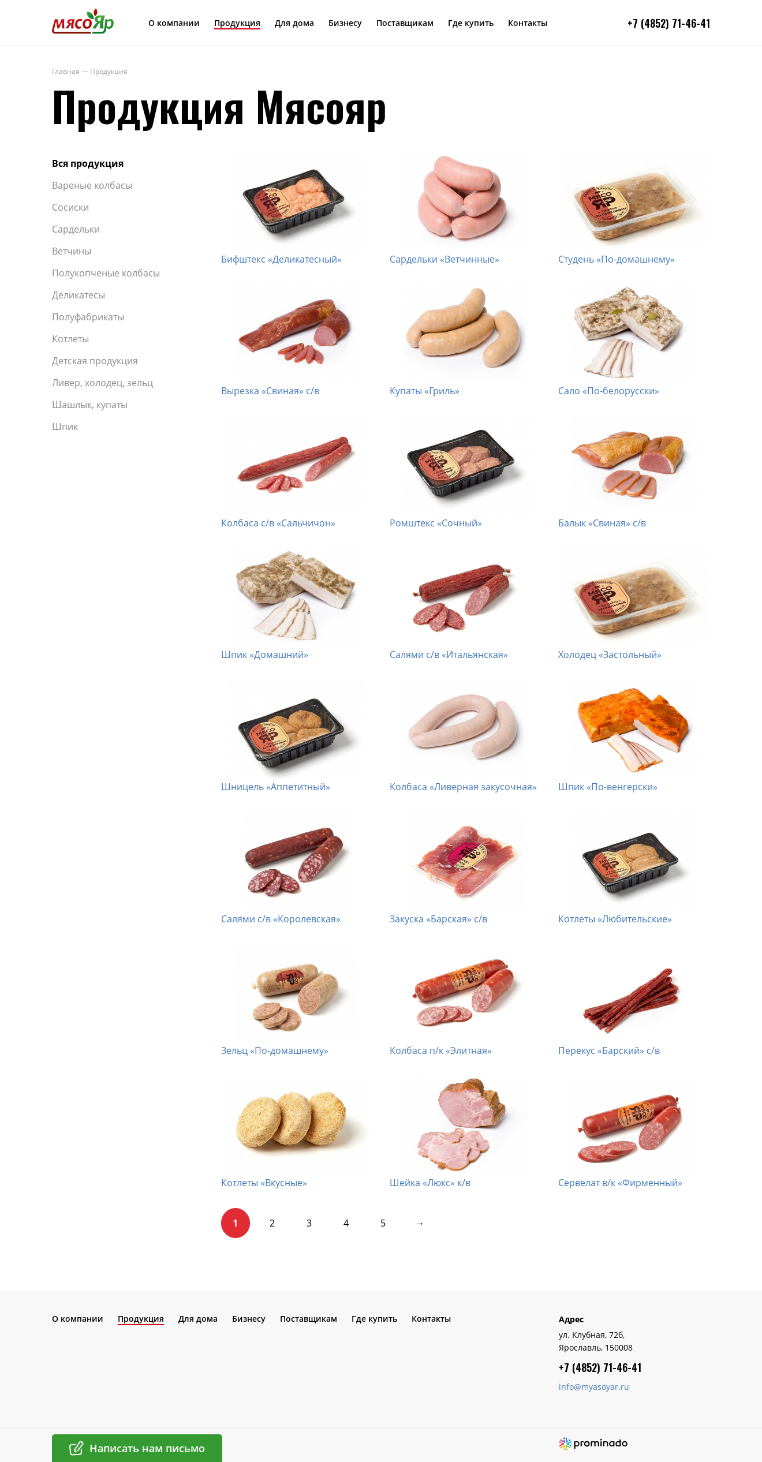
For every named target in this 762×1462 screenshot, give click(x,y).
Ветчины (71, 251)
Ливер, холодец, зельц (102, 382)
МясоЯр (83, 21)
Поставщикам (405, 22)
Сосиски (70, 207)
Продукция (237, 22)
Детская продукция (95, 360)
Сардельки (76, 229)
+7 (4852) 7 (652, 23)
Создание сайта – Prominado (593, 1443)
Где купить (471, 22)
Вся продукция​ (88, 163)
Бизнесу (345, 22)
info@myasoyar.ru (594, 1386)
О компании (174, 22)
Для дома (294, 22)
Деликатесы (78, 295)
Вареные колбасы (92, 185)
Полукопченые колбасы (106, 273)
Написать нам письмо (147, 1448)
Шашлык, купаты (90, 404)
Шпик (65, 426)
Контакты (527, 22)
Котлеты (70, 338)
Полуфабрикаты (88, 317)
